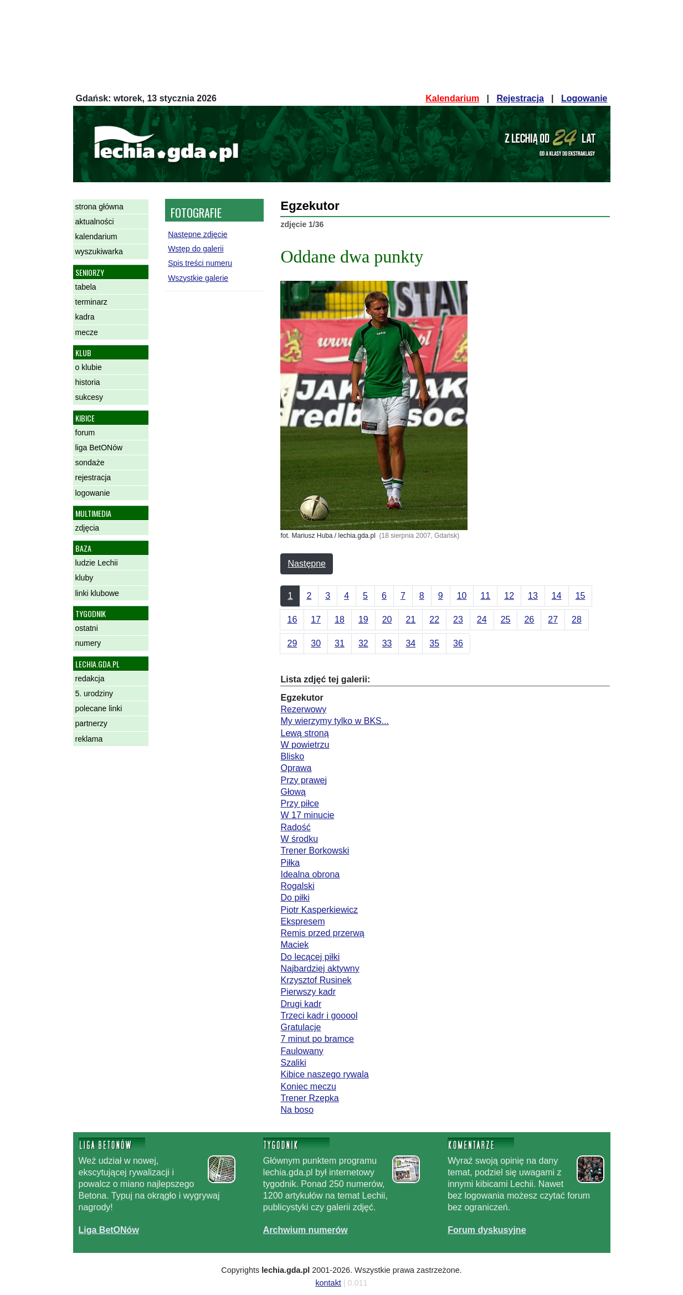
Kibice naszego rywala (324, 1074)
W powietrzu (304, 744)
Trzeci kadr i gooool (318, 1015)
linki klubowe (97, 593)
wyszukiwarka (99, 251)
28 (577, 619)
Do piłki (294, 897)
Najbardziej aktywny (319, 968)
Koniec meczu (308, 1086)
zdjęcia (87, 527)
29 (292, 643)
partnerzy (91, 723)
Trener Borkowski (314, 850)
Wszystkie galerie (198, 278)
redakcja (90, 678)
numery (88, 643)
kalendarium (96, 236)
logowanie (92, 493)
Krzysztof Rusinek (315, 980)
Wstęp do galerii (195, 248)
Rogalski (297, 886)
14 (557, 595)
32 (363, 643)
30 (316, 643)
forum (85, 432)
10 (462, 595)
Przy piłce (299, 803)
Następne (306, 563)
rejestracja (93, 477)
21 (410, 619)
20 (387, 619)
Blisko (292, 756)
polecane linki (98, 708)
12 (509, 595)
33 (387, 643)
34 (410, 643)
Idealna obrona (310, 874)
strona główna (99, 206)
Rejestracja (519, 98)
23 (458, 619)
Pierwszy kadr (308, 991)
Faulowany (301, 1051)
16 (292, 619)
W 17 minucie (307, 815)
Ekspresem (302, 921)
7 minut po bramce (317, 1039)
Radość (295, 827)
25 (506, 619)
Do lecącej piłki (310, 957)
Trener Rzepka (309, 1098)
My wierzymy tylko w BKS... (334, 721)
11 (485, 595)
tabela (85, 286)
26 (529, 619)
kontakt (328, 1282)
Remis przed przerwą (322, 933)
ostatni (86, 628)
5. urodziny (94, 693)
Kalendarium (452, 98)
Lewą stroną (304, 733)
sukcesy (89, 397)
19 (363, 619)
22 (434, 619)
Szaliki (293, 1062)
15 (581, 595)
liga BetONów (99, 447)
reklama (89, 738)
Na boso (297, 1109)
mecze (86, 332)
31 (340, 643)
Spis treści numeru (200, 263)
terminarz (91, 301)
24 (482, 619)
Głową (292, 791)
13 (533, 595)
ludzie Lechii (96, 562)
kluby (84, 577)
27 (553, 619)
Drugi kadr (300, 1004)
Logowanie (584, 98)
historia (87, 382)
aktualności (94, 221)
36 (458, 643)
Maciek (294, 944)
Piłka (290, 862)
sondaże (90, 462)
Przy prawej (303, 780)
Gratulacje (300, 1027)
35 (434, 643)
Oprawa (295, 768)
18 (340, 619)
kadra (85, 316)
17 (316, 619)
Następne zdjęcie (197, 234)
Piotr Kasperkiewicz (319, 909)
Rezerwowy (303, 709)
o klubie (88, 367)
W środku (299, 839)
